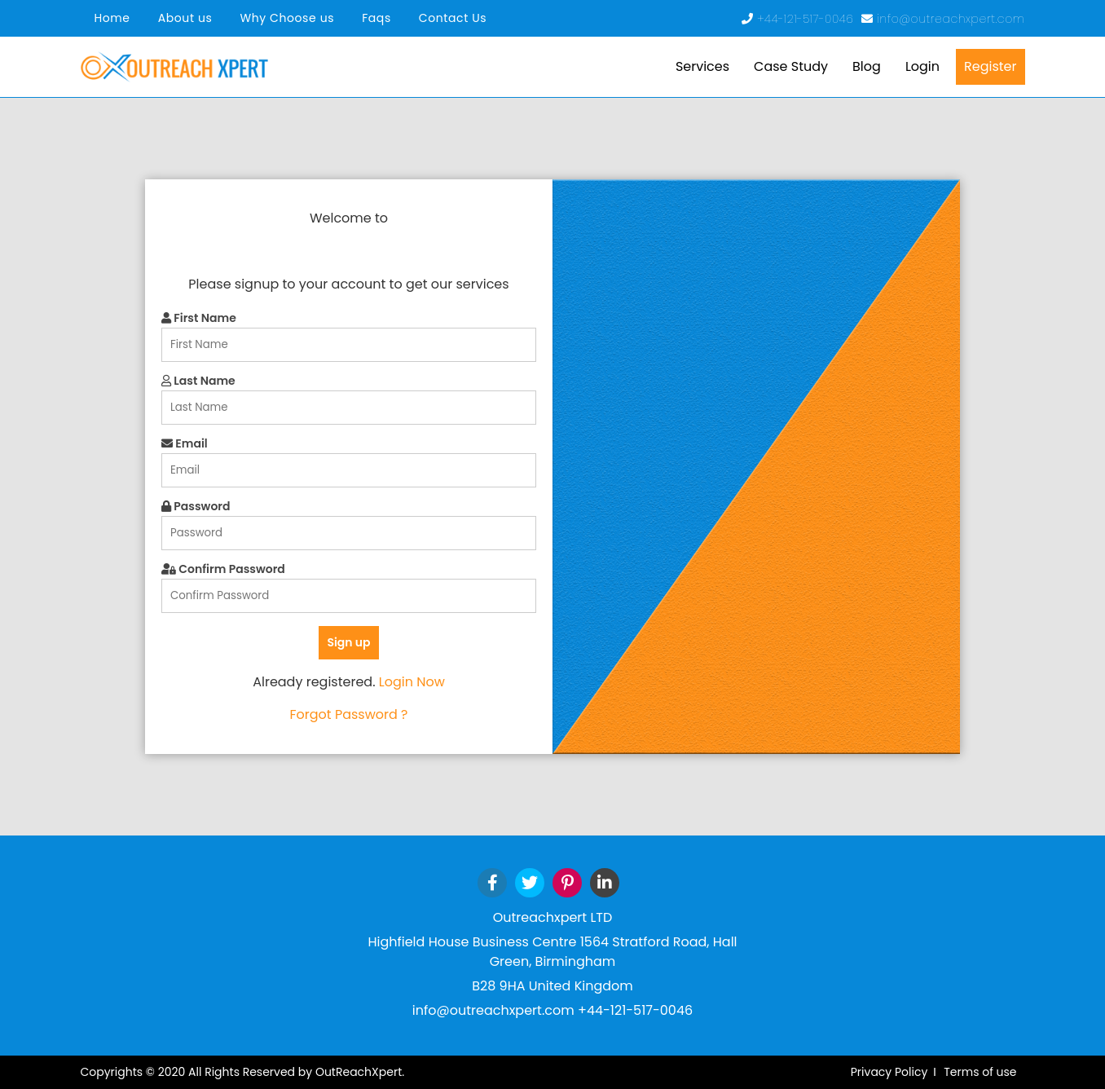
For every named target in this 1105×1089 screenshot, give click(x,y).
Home (112, 18)
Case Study (791, 66)
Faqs (376, 18)
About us (185, 18)
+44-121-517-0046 (807, 19)
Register (990, 66)
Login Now (412, 681)
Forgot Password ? (348, 714)
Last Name (198, 381)
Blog (866, 66)
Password (196, 506)
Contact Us (452, 18)
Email (184, 443)
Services (702, 66)
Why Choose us (287, 18)
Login (922, 66)
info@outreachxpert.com (950, 19)
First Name (198, 318)
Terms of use (980, 1072)
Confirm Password (223, 569)
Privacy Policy (889, 1072)
